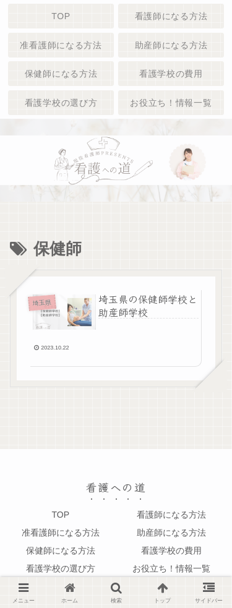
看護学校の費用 (171, 550)
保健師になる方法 (60, 550)
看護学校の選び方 (60, 568)
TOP (60, 515)
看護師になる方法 (171, 515)
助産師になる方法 (171, 532)
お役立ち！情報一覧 (171, 568)
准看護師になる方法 (61, 532)
